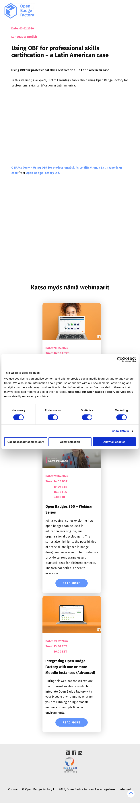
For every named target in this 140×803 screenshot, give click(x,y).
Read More (71, 583)
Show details (120, 430)
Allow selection (70, 441)
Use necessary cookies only (25, 441)
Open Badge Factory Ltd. (43, 173)
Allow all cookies (114, 441)
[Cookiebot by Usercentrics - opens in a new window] (120, 359)
